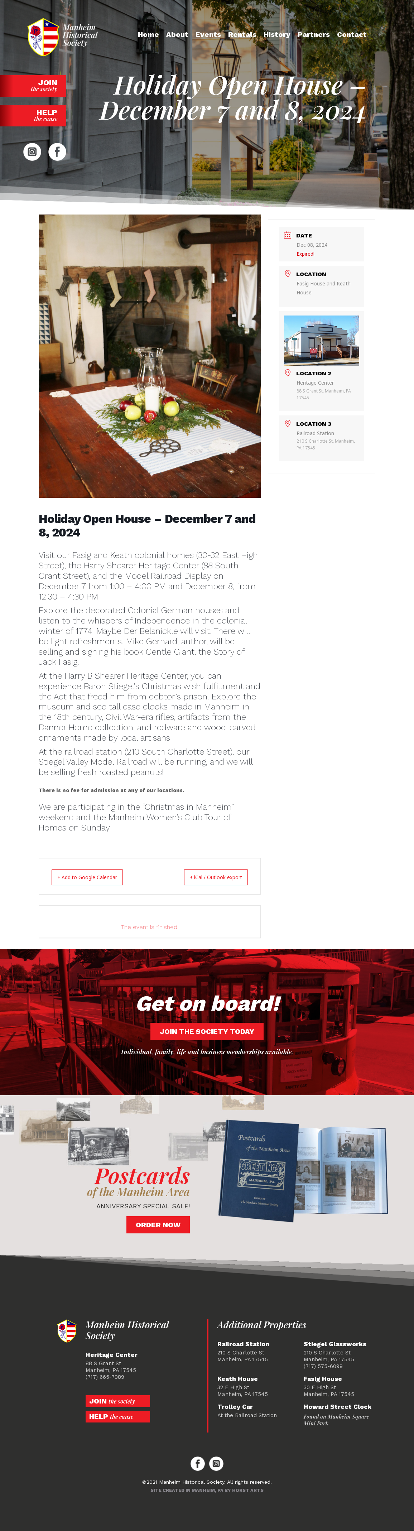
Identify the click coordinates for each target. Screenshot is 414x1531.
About (177, 34)
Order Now (158, 1224)
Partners (314, 34)
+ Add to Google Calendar (94, 877)
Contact (352, 34)
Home (148, 34)
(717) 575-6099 (323, 1366)
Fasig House (323, 1378)
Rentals (242, 34)
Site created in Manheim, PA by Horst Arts (207, 1490)
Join (33, 85)
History (277, 34)
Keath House (237, 1378)
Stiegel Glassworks (335, 1343)
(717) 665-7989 (105, 1376)
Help (33, 115)
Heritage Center (112, 1354)
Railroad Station (243, 1343)
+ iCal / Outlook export (208, 877)
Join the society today (207, 1031)
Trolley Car (235, 1406)
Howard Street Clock (337, 1406)
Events (208, 34)
